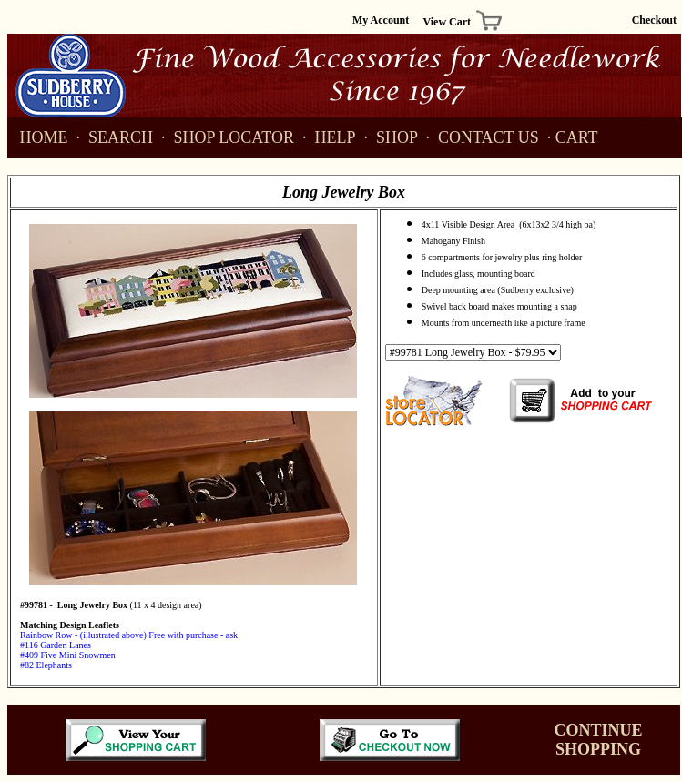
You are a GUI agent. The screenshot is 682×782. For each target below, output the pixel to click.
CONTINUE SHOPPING (598, 739)
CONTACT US (481, 137)
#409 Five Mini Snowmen (68, 655)
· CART (572, 137)
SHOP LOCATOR (227, 137)
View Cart (447, 21)
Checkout (654, 20)
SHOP (391, 137)
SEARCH (115, 137)
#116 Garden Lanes (55, 645)
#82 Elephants (46, 665)
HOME (40, 137)
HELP (331, 137)
